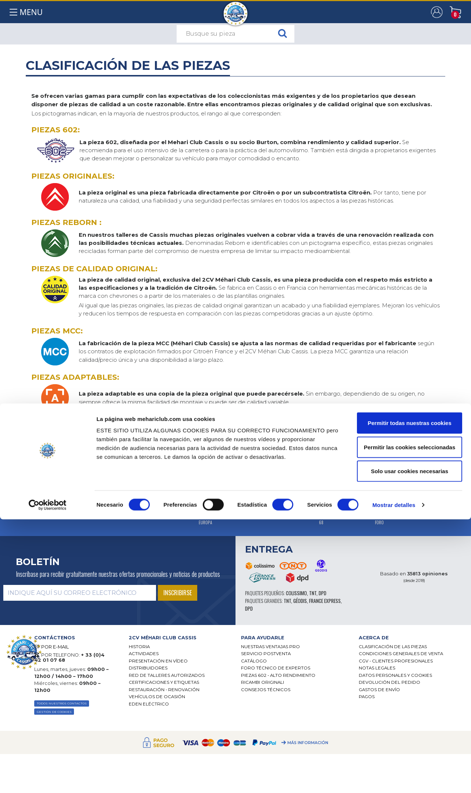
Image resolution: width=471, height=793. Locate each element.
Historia (139, 646)
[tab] (179, 637)
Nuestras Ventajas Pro (270, 646)
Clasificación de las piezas (393, 646)
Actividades (144, 653)
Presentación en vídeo (158, 661)
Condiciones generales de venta (401, 653)
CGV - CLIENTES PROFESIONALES (396, 661)
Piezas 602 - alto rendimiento (278, 675)
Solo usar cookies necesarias (409, 745)
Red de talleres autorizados (167, 675)
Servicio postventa (266, 653)
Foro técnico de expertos (275, 668)
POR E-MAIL (55, 647)
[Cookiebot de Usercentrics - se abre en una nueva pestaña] (47, 778)
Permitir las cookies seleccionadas (409, 721)
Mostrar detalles (393, 778)
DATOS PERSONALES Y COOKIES (395, 675)
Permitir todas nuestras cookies (409, 696)
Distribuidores (148, 668)
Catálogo (254, 661)
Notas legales (377, 668)
